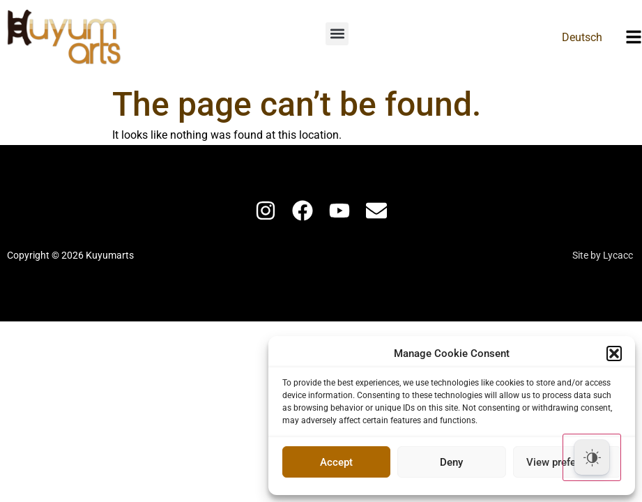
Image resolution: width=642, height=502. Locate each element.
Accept (336, 462)
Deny (451, 462)
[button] (614, 353)
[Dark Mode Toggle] (592, 457)
